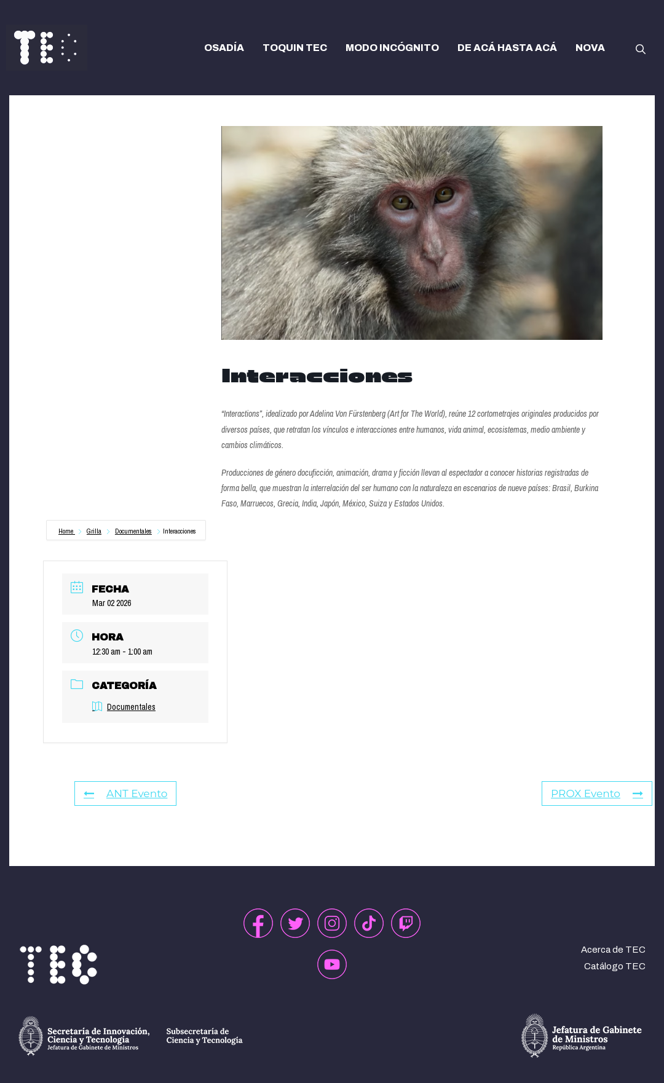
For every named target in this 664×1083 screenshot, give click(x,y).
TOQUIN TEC (295, 47)
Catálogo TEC (615, 966)
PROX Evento (597, 793)
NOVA (590, 47)
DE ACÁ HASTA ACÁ (507, 47)
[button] (640, 48)
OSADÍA (224, 47)
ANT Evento (125, 793)
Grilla (94, 531)
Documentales (133, 531)
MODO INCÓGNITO (392, 47)
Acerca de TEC (613, 950)
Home (66, 531)
